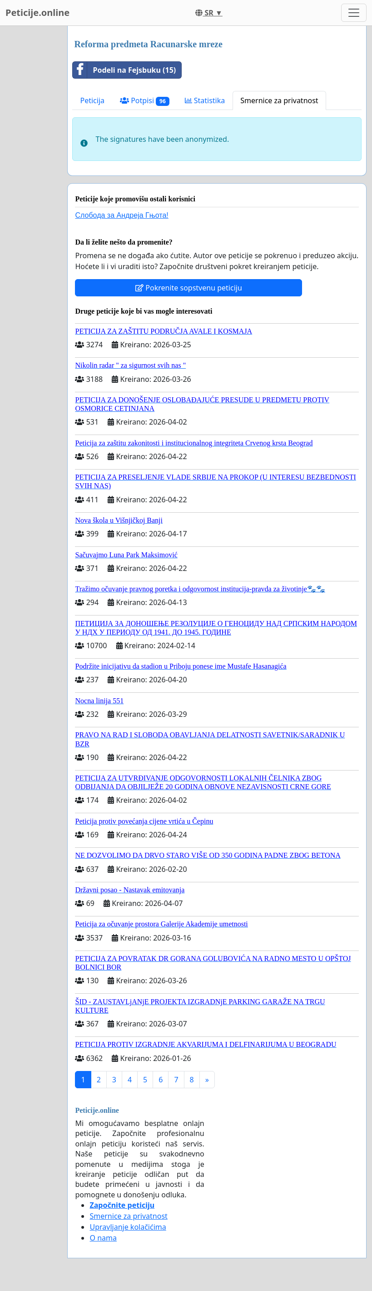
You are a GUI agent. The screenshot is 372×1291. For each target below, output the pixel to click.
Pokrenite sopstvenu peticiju (188, 288)
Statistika (205, 100)
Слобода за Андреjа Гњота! (121, 215)
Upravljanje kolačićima (127, 1227)
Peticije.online (37, 12)
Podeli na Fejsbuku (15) (124, 70)
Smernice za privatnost (279, 100)
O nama (102, 1238)
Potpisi (144, 100)
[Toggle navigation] (354, 13)
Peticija (92, 100)
